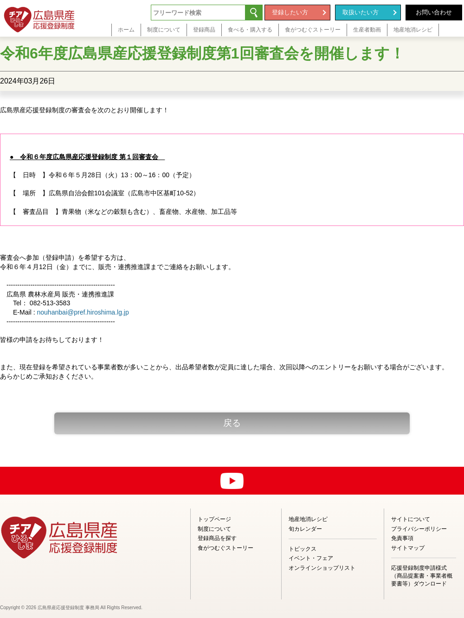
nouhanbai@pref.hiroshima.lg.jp (83, 312)
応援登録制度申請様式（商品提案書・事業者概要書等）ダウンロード (421, 576)
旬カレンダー (305, 529)
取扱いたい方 (360, 12)
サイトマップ (408, 548)
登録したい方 (290, 12)
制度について (214, 529)
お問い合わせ (434, 12)
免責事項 (402, 538)
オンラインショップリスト (322, 568)
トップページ (214, 519)
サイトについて (410, 519)
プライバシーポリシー (419, 529)
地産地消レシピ (308, 519)
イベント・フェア (311, 558)
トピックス (302, 549)
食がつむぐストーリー (225, 548)
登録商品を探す (217, 538)
